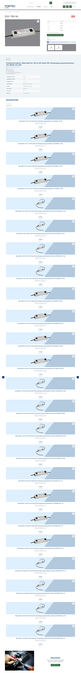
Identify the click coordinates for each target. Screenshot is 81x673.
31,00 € (40, 127)
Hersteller (13, 11)
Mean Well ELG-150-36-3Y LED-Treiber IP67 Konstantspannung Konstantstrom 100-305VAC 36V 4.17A (40, 503)
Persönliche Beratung (70, 2)
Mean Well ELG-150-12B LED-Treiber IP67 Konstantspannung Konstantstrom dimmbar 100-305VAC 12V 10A (40, 233)
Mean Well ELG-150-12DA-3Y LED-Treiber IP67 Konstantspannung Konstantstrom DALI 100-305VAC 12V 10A (40, 278)
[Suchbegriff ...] (39, 3)
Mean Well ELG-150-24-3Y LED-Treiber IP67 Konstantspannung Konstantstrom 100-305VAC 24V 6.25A (40, 323)
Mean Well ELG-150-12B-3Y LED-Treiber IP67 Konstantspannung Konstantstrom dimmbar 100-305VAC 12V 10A (40, 256)
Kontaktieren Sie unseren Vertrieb (55, 35)
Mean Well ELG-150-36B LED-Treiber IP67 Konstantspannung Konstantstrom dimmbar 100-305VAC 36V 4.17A (40, 593)
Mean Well (17, 11)
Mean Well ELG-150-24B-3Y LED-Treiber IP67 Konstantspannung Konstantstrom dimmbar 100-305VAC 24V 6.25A (40, 436)
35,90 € (40, 284)
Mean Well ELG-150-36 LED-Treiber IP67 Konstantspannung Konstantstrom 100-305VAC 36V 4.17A (40, 481)
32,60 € (40, 239)
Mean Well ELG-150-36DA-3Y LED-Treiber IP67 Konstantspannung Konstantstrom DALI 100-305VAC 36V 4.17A (40, 638)
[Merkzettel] (63, 6)
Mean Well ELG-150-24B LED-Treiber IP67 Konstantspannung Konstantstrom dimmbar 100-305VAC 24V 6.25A (40, 413)
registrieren (53, 42)
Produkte (9, 11)
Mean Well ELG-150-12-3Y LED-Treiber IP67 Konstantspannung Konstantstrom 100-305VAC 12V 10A (40, 143)
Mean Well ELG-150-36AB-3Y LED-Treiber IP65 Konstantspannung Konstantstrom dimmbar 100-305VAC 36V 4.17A (40, 570)
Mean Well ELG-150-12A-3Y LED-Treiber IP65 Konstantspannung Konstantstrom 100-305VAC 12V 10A (40, 188)
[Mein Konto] (72, 6)
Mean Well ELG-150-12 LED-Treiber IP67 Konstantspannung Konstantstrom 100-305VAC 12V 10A (40, 121)
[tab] (8, 59)
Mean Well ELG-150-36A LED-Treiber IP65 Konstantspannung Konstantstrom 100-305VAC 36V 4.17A (40, 526)
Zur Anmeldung (55, 665)
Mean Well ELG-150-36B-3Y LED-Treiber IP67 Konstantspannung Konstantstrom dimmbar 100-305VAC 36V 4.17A (40, 615)
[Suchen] (50, 3)
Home (6, 11)
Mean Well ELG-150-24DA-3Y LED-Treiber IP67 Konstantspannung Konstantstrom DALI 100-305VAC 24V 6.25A (40, 458)
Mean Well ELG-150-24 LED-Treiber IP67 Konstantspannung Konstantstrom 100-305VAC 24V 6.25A (40, 301)
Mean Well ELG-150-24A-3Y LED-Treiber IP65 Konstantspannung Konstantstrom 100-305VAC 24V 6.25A (40, 368)
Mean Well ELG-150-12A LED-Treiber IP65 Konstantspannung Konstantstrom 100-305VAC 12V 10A (40, 166)
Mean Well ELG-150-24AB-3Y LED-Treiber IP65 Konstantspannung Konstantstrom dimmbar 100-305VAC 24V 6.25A (40, 391)
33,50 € (40, 217)
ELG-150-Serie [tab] (8, 104)
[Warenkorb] (67, 6)
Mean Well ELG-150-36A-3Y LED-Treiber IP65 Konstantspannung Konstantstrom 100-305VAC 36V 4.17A (40, 548)
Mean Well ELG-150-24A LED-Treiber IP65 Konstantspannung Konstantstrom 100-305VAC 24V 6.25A (40, 346)
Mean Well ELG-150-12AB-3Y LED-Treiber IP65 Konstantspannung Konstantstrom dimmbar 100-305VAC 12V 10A (40, 211)
